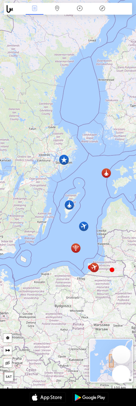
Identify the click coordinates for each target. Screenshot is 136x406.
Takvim (80, 8)
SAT (9, 377)
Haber (34, 8)
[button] (112, 270)
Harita (57, 8)
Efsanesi (102, 8)
